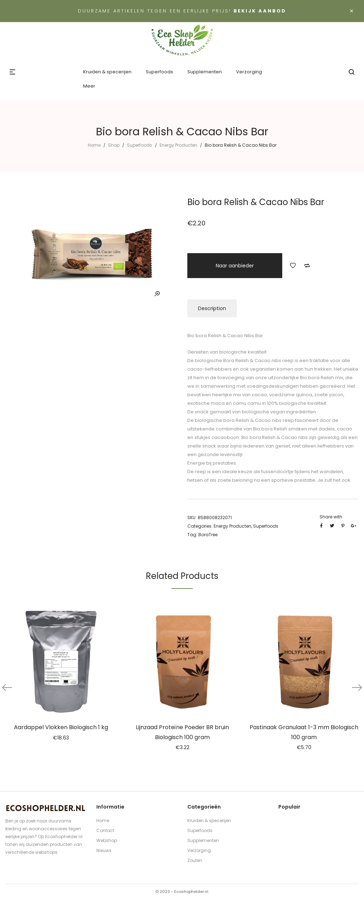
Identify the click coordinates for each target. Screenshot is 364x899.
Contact (105, 830)
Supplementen (203, 840)
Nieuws (104, 850)
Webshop (106, 840)
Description (212, 308)
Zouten (194, 860)
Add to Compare (307, 266)
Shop (113, 145)
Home (94, 145)
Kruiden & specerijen (209, 820)
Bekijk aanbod (260, 10)
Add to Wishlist (293, 266)
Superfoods (139, 145)
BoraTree (208, 535)
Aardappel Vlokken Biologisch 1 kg (61, 727)
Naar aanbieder (235, 265)
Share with (331, 517)
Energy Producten (178, 145)
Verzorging (199, 850)
